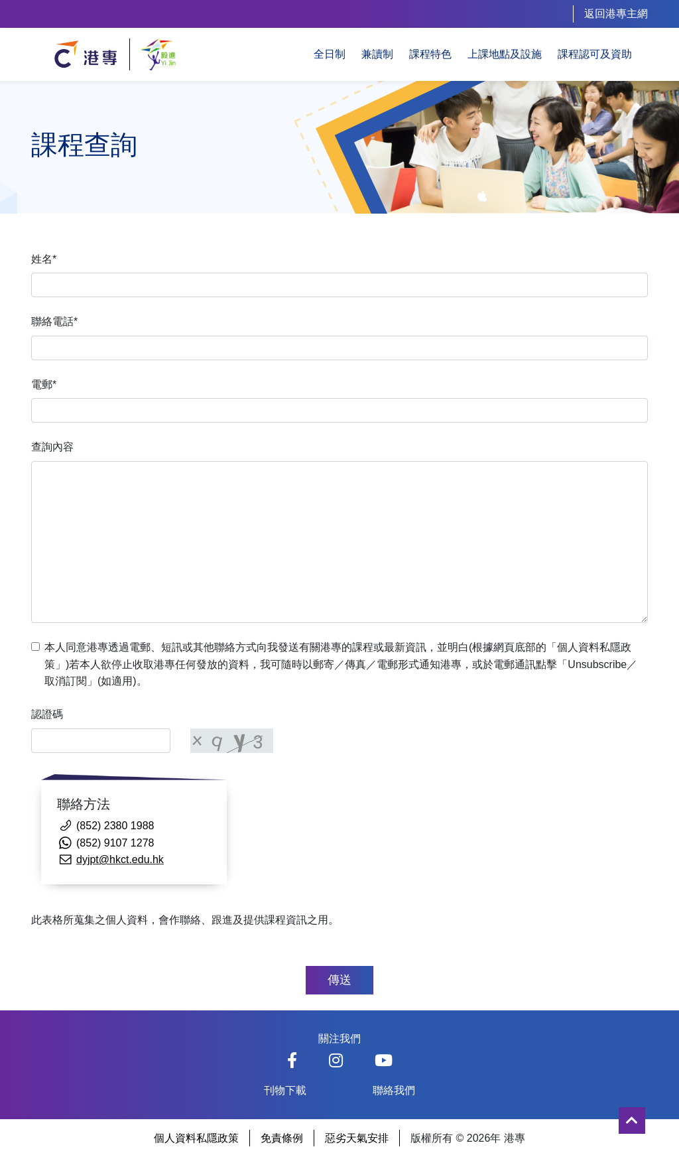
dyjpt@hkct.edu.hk (120, 859)
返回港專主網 (616, 13)
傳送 (339, 980)
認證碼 (47, 714)
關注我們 (339, 1038)
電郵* (43, 384)
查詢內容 (52, 446)
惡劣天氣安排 (357, 1138)
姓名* (43, 259)
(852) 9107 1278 (115, 843)
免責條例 (282, 1138)
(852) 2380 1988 (115, 825)
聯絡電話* (54, 321)
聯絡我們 (394, 1090)
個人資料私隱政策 (196, 1138)
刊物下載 (285, 1090)
